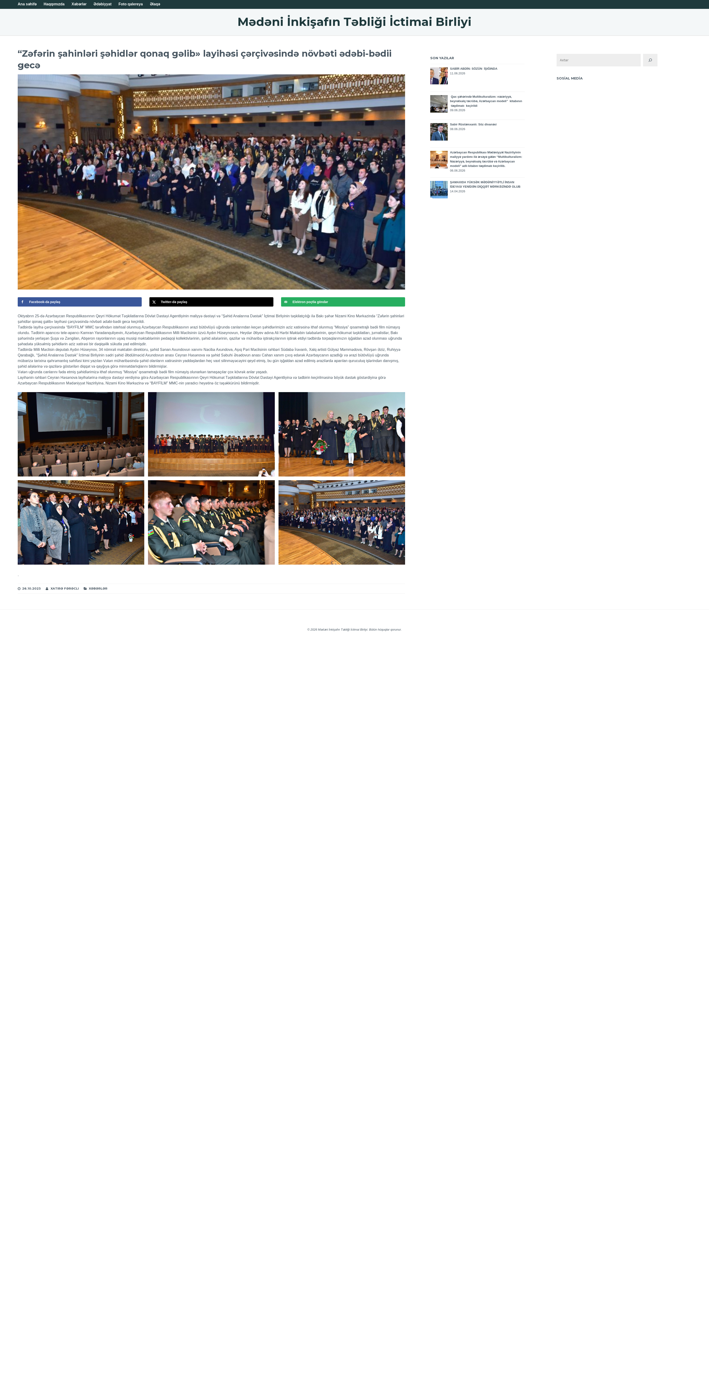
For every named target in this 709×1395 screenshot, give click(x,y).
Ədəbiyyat (102, 4)
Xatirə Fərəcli (65, 588)
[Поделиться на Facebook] (80, 302)
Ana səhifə (27, 4)
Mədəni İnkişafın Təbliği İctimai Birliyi (354, 22)
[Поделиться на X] (211, 302)
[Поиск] (650, 60)
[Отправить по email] (343, 302)
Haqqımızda (54, 4)
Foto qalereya (131, 4)
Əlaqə (155, 4)
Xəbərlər (79, 4)
